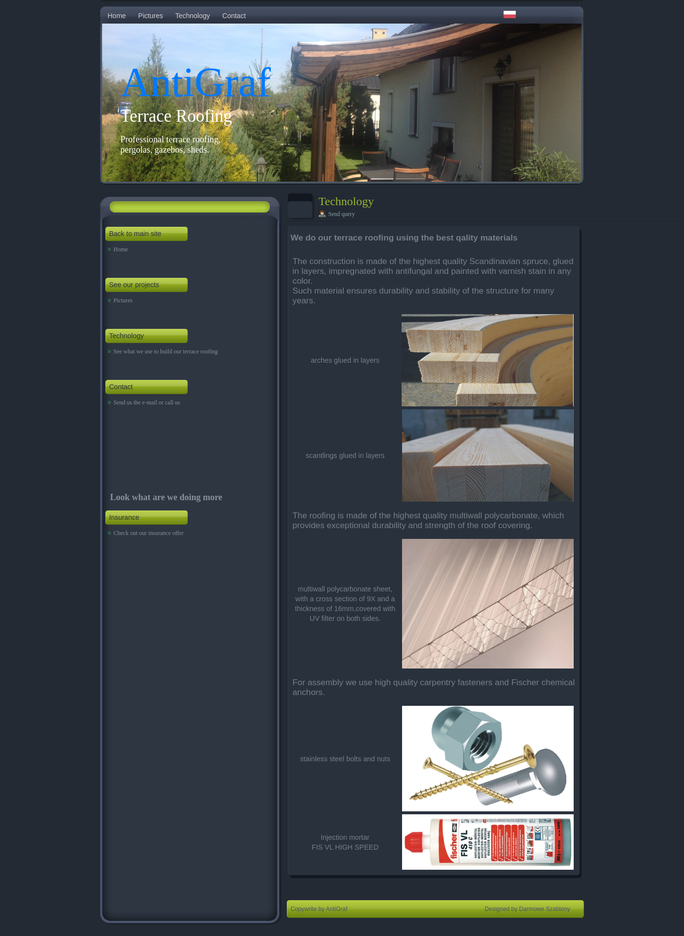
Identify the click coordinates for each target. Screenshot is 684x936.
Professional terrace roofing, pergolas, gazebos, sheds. (171, 144)
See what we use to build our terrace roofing (166, 351)
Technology (192, 16)
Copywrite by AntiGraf (319, 909)
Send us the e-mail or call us (147, 402)
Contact (234, 16)
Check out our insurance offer (149, 533)
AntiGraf (196, 82)
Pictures (150, 16)
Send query (342, 214)
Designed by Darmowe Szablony (527, 909)
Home (117, 16)
